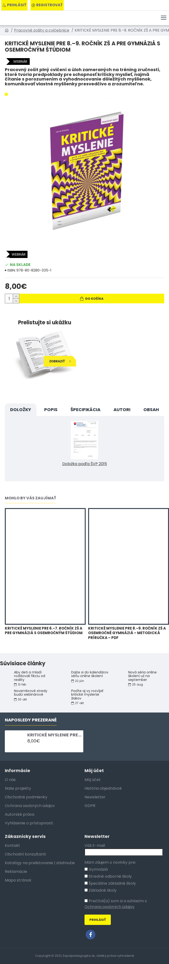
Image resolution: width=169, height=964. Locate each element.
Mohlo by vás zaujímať (30, 498)
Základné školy (100, 890)
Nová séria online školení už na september (142, 676)
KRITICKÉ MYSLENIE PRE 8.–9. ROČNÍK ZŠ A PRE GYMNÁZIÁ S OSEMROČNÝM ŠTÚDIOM (54, 735)
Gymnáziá (96, 869)
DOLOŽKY (20, 410)
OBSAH (151, 410)
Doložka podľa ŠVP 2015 (84, 464)
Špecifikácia (85, 410)
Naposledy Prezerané (31, 720)
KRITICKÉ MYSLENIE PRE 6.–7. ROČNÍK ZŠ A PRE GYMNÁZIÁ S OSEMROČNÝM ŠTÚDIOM (44, 630)
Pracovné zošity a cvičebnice (41, 30)
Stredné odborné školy (108, 876)
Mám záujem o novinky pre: (110, 862)
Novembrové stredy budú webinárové (30, 693)
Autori (121, 410)
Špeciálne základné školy (110, 883)
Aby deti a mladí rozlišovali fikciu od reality (29, 676)
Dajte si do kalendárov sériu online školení (89, 674)
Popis (50, 410)
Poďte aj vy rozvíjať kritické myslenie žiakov (87, 694)
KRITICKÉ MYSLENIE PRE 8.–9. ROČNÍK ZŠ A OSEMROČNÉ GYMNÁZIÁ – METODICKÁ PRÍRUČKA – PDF (127, 633)
